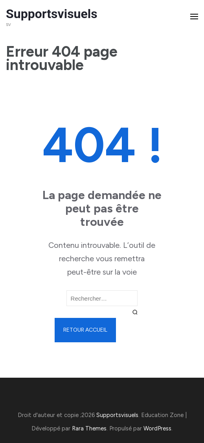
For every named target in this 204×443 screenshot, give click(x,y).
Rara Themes (89, 428)
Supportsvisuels (51, 13)
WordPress (157, 428)
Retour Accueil (85, 330)
